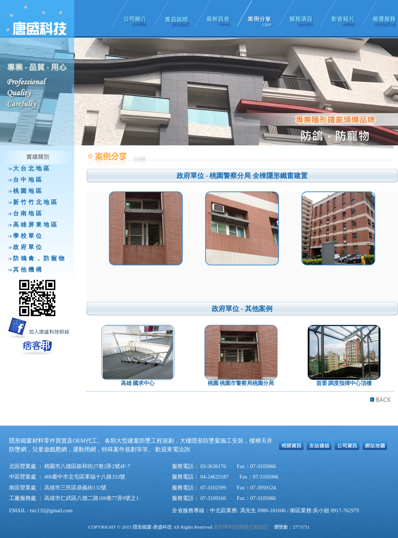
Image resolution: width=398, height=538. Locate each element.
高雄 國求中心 (138, 383)
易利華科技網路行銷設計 (241, 527)
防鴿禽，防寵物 (39, 258)
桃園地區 (28, 191)
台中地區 (28, 180)
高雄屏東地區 (36, 225)
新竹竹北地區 (36, 202)
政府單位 (28, 247)
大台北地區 (32, 168)
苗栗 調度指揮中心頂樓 (344, 383)
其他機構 (28, 269)
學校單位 (28, 236)
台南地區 (28, 213)
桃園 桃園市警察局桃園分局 (241, 383)
